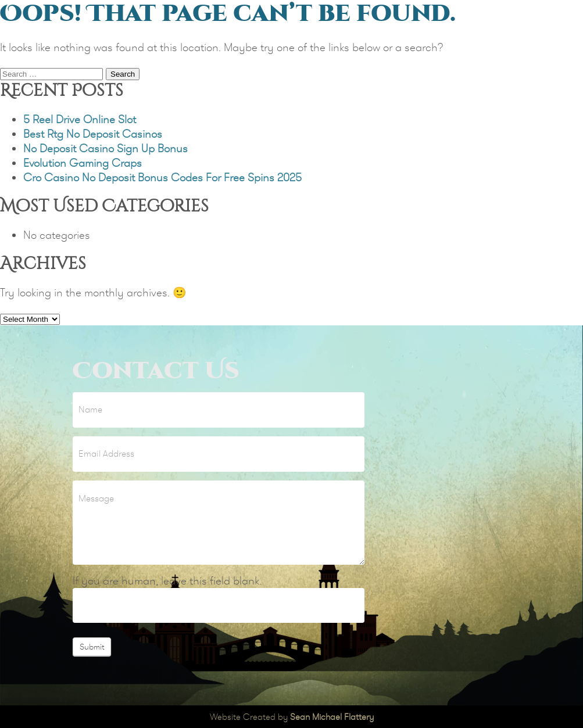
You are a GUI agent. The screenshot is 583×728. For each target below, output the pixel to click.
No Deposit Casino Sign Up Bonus (105, 148)
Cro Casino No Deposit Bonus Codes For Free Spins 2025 (162, 177)
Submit (92, 646)
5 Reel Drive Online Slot (79, 119)
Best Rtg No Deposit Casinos (92, 134)
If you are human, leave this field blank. (167, 580)
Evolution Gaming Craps (82, 163)
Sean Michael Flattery (332, 716)
